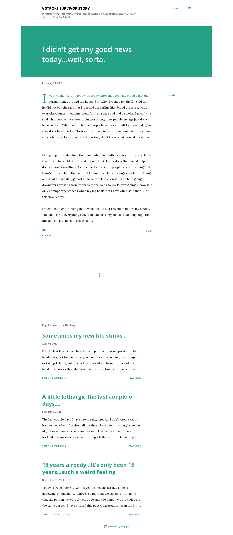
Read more (135, 377)
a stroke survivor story (66, 8)
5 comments (59, 446)
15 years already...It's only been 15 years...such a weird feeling (88, 468)
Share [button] (172, 94)
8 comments (59, 377)
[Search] (177, 8)
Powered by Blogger (116, 526)
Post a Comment (61, 514)
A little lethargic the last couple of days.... (88, 400)
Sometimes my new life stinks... (84, 335)
